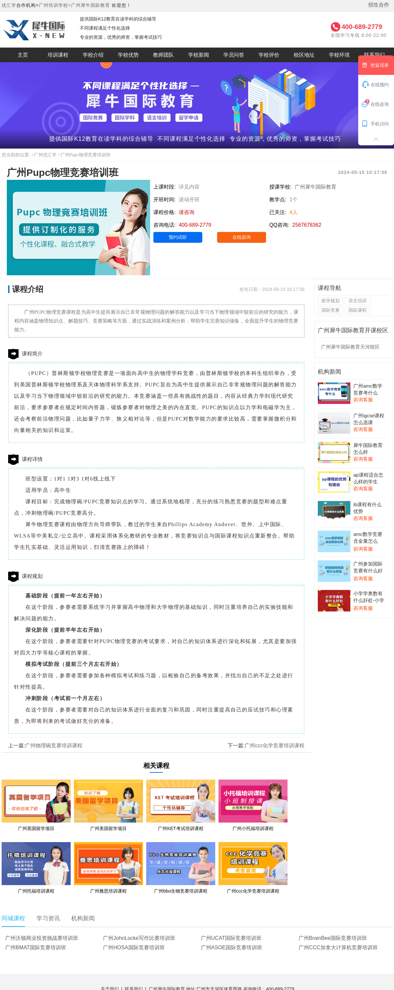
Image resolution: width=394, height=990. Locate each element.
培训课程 (58, 55)
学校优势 (128, 55)
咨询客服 (363, 399)
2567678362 (306, 225)
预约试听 (178, 237)
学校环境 (339, 55)
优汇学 (9, 5)
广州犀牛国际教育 (90, 5)
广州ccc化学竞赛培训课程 (274, 745)
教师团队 (163, 55)
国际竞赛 (330, 310)
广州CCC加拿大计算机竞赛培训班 (338, 947)
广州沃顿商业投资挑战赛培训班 (41, 938)
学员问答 (233, 55)
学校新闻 (198, 55)
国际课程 (357, 310)
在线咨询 (241, 237)
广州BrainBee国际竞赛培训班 (333, 938)
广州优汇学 (45, 154)
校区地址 (304, 55)
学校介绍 (93, 55)
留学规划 (330, 300)
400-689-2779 (362, 26)
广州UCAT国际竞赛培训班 (231, 938)
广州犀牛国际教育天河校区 (350, 347)
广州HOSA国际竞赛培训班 (133, 947)
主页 (23, 55)
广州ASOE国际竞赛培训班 (231, 947)
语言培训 (357, 300)
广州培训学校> (55, 5)
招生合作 (378, 4)
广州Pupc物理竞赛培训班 (86, 154)
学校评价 (269, 55)
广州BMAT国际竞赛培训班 (35, 947)
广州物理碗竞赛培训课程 (53, 745)
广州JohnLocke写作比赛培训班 (139, 938)
